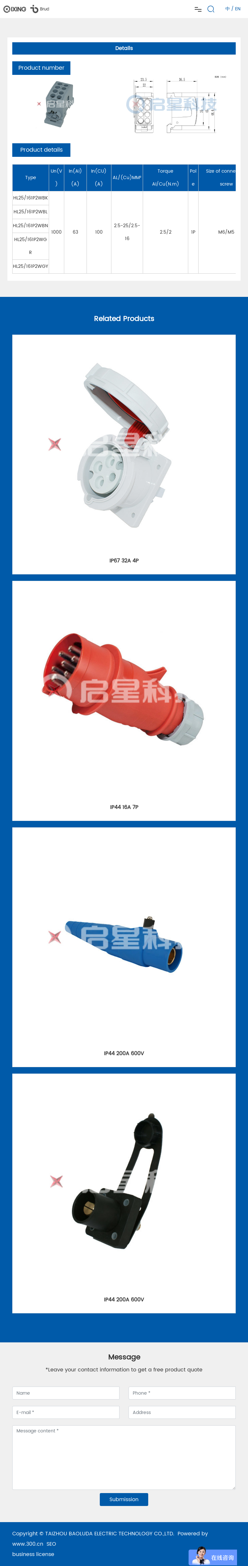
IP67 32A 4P (124, 561)
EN (238, 9)
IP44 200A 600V (124, 1053)
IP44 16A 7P (124, 807)
